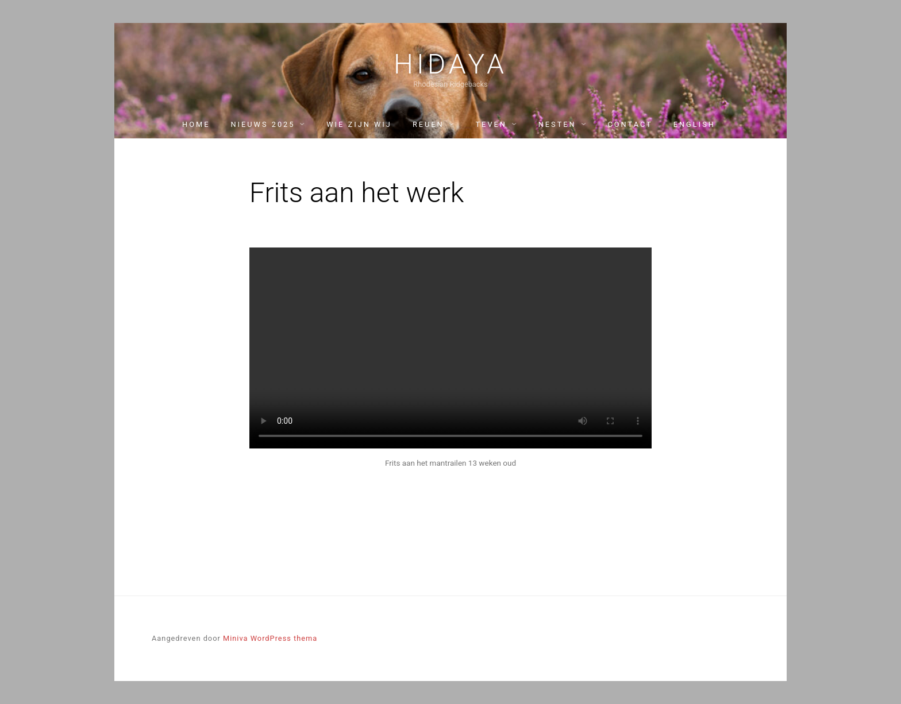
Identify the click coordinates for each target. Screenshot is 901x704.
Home (196, 124)
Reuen (428, 124)
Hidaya (450, 64)
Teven (490, 124)
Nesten (557, 124)
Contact (629, 124)
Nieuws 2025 (262, 124)
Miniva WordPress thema (270, 638)
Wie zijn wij (359, 124)
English (694, 124)
